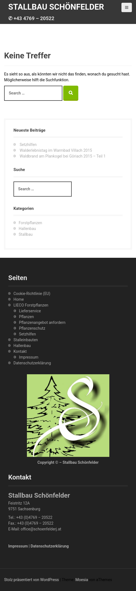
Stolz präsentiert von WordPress (31, 580)
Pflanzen (26, 317)
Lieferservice (30, 311)
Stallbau (26, 234)
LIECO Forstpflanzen (30, 305)
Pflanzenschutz (32, 328)
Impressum (28, 357)
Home (18, 299)
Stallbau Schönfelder (56, 7)
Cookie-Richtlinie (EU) (31, 293)
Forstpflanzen (30, 223)
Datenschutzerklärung (32, 363)
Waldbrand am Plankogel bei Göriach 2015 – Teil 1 (63, 156)
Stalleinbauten (25, 340)
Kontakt (20, 351)
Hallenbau (27, 228)
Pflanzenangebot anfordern (42, 322)
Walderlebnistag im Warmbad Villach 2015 (56, 150)
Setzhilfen (28, 144)
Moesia (82, 580)
